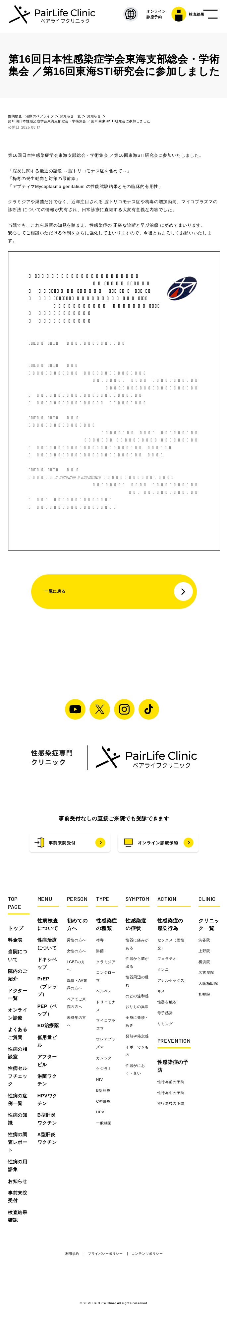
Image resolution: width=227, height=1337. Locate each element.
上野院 (204, 951)
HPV (100, 1112)
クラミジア (105, 962)
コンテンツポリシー (147, 1253)
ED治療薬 (48, 1025)
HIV (99, 1079)
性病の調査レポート (18, 1142)
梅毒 (100, 940)
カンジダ (104, 1058)
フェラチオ (167, 958)
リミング (165, 1024)
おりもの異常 (137, 1007)
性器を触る (167, 1002)
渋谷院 (204, 940)
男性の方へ (76, 940)
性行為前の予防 (171, 1082)
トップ (16, 928)
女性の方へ (76, 951)
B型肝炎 (103, 1090)
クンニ (163, 969)
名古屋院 (206, 972)
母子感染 (165, 1013)
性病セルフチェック (18, 1076)
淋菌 (100, 951)
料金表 (15, 940)
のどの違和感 (137, 996)
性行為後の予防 (171, 1103)
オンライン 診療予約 (145, 17)
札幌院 (204, 994)
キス (161, 991)
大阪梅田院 (208, 983)
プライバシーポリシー (106, 1253)
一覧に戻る (118, 591)
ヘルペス (104, 991)
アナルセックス (171, 980)
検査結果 (177, 16)
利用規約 (72, 1253)
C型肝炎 (103, 1101)
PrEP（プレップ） (47, 986)
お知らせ (18, 1181)
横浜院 (204, 962)
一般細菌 (104, 1123)
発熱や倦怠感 (137, 1036)
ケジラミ (104, 1069)
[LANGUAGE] (120, 16)
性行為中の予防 (171, 1093)
